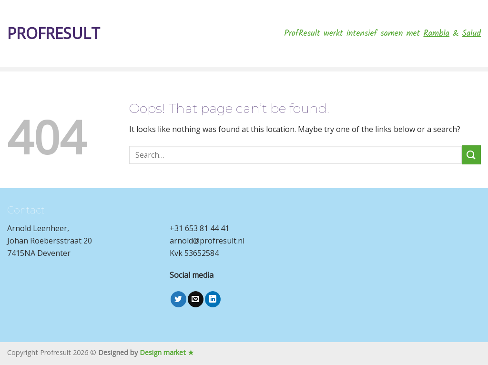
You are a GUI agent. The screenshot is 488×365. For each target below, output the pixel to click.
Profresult (53, 33)
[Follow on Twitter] (178, 299)
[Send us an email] (195, 299)
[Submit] (471, 154)
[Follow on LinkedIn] (213, 299)
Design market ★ (167, 352)
